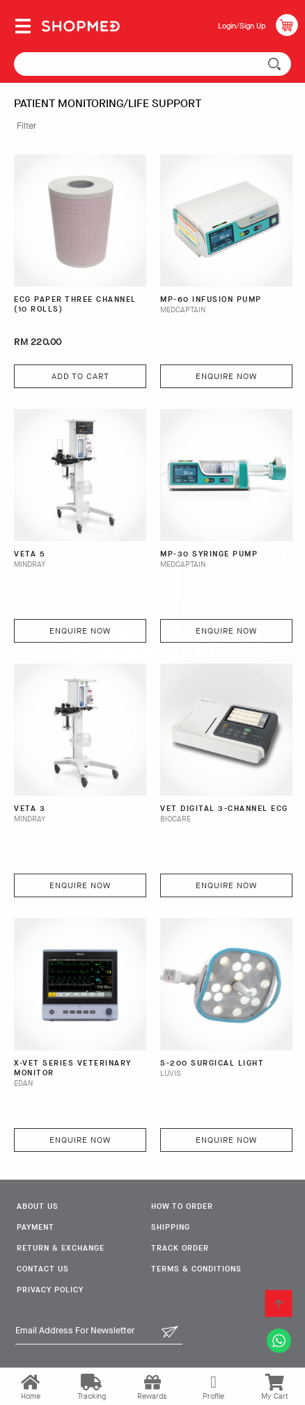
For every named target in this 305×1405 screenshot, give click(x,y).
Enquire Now (226, 376)
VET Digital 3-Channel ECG (224, 809)
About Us (37, 1206)
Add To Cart (80, 376)
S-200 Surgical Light (212, 1063)
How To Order (182, 1206)
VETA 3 (29, 809)
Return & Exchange (60, 1248)
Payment (35, 1227)
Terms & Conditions (196, 1269)
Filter (26, 125)
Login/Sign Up (241, 26)
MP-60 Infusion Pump (211, 300)
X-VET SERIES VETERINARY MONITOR (73, 1068)
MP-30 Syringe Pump (209, 554)
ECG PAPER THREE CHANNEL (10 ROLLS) (75, 304)
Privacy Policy (50, 1290)
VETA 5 (29, 554)
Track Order (180, 1248)
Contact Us (43, 1269)
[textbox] (152, 64)
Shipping (170, 1227)
